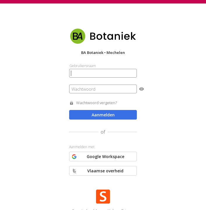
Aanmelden (103, 115)
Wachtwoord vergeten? (96, 102)
